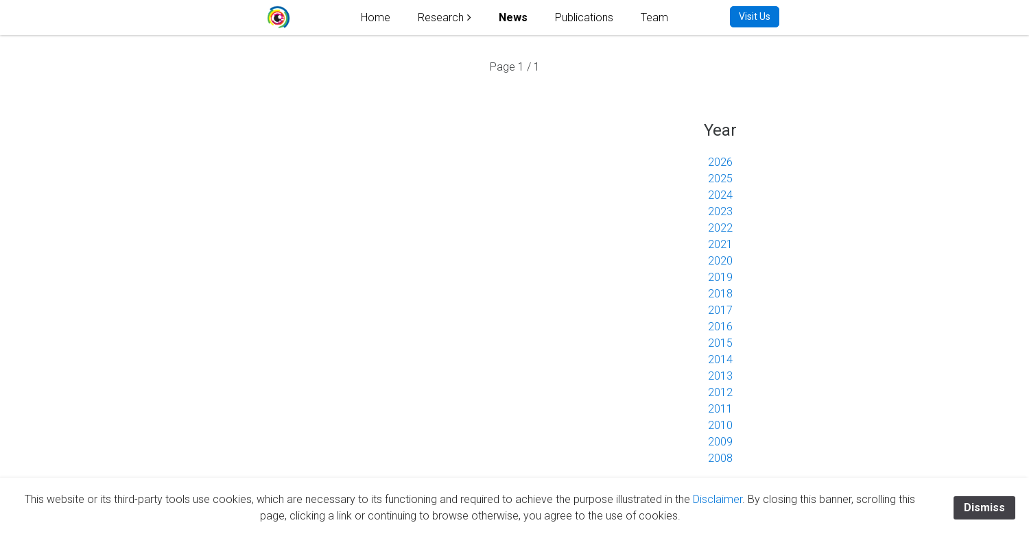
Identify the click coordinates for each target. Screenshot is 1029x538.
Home (375, 17)
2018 (720, 293)
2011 (720, 408)
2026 (720, 162)
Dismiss (984, 507)
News (513, 17)
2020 (720, 260)
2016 (720, 326)
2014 (720, 359)
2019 (720, 277)
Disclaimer (717, 499)
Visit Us (754, 16)
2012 (720, 392)
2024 (720, 194)
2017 (720, 310)
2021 (720, 244)
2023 (720, 211)
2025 (720, 178)
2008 (720, 458)
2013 (720, 375)
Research (441, 17)
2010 (720, 425)
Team (654, 17)
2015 (720, 343)
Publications (584, 17)
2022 (720, 227)
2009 (720, 441)
